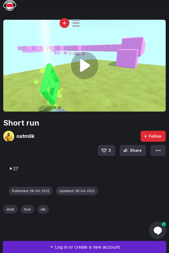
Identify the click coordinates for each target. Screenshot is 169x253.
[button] (75, 23)
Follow (152, 136)
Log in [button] (61, 247)
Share (132, 150)
